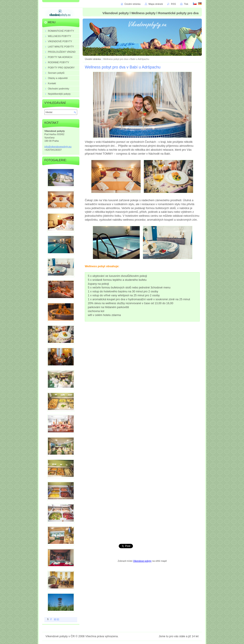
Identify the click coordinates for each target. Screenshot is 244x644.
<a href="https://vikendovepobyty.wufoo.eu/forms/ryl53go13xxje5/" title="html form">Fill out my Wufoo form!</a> (142, 435)
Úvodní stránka (93, 59)
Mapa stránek (155, 4)
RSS (173, 4)
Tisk (186, 4)
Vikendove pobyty (142, 561)
